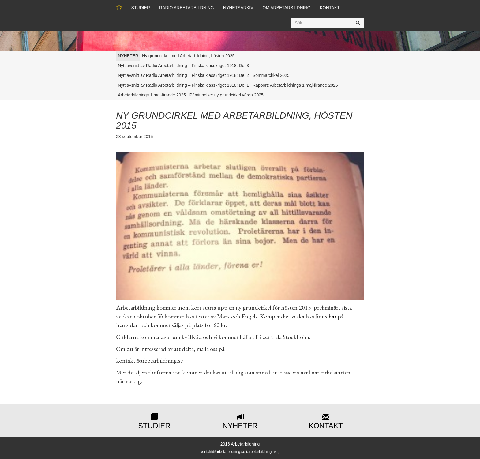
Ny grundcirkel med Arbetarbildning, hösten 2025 (188, 55)
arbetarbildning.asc (262, 452)
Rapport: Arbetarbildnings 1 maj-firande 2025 (295, 85)
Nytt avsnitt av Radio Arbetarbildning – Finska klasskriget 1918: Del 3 (183, 65)
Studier (140, 7)
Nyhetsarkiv (238, 7)
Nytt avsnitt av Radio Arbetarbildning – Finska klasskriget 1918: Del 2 (183, 75)
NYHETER (128, 55)
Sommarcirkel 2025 (271, 75)
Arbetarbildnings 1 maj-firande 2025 (152, 94)
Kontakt (329, 7)
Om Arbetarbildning (287, 7)
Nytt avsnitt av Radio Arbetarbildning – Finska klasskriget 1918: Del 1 (183, 85)
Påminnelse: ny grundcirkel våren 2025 (226, 94)
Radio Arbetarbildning (186, 7)
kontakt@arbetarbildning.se (222, 452)
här (332, 316)
